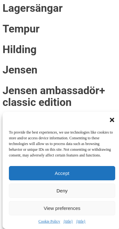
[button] (112, 120)
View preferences (62, 208)
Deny (62, 190)
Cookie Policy (49, 221)
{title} (68, 221)
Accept (62, 173)
